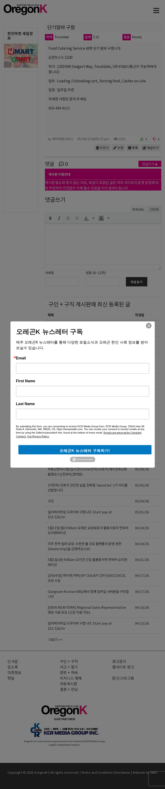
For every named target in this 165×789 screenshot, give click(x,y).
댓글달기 (137, 282)
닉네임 (49, 272)
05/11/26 (142, 394)
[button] (50, 218)
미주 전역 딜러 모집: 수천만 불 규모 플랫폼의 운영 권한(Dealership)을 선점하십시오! (84, 546)
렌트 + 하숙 (69, 672)
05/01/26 (142, 511)
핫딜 (10, 678)
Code (154, 209)
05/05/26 (142, 485)
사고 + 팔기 (69, 667)
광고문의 (119, 661)
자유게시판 (68, 683)
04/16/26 (142, 607)
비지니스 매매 (71, 678)
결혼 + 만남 (69, 689)
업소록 (12, 667)
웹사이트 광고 (123, 667)
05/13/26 (142, 357)
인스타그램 (123, 678)
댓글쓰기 (150, 163)
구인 (51, 500)
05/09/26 (142, 421)
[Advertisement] (21, 142)
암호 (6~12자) (96, 272)
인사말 (12, 661)
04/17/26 (142, 575)
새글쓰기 (151, 147)
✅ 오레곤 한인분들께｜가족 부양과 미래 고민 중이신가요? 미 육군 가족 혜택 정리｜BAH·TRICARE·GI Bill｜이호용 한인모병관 (88, 362)
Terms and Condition (96, 772)
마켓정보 (14, 672)
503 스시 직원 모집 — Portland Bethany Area (81, 410)
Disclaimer (122, 772)
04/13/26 (142, 623)
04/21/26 (142, 559)
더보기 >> (56, 639)
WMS (154, 772)
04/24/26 (142, 527)
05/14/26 (142, 325)
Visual (138, 209)
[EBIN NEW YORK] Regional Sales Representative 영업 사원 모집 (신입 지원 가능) (87, 610)
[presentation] (50, 218)
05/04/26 (142, 500)
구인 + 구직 (61, 304)
